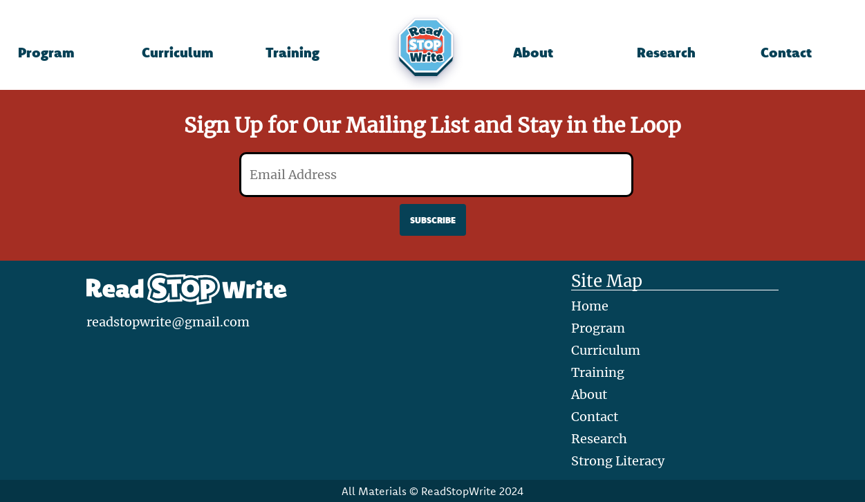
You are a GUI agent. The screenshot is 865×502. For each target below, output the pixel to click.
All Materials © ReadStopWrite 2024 (432, 490)
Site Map (606, 281)
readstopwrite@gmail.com (168, 322)
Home (589, 306)
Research (666, 52)
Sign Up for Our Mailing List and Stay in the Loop (432, 125)
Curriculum (177, 52)
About (533, 52)
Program (46, 52)
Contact (786, 52)
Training (292, 52)
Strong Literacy (617, 461)
